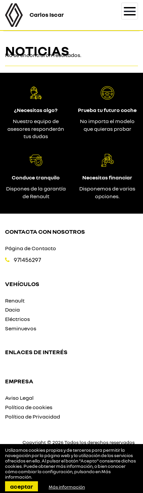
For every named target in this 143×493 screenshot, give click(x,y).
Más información (67, 487)
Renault (15, 300)
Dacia (12, 309)
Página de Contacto (30, 248)
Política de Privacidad (32, 416)
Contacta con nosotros (45, 231)
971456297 (27, 259)
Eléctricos (17, 319)
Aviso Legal (19, 397)
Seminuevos (20, 328)
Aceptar (21, 486)
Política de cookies (28, 407)
